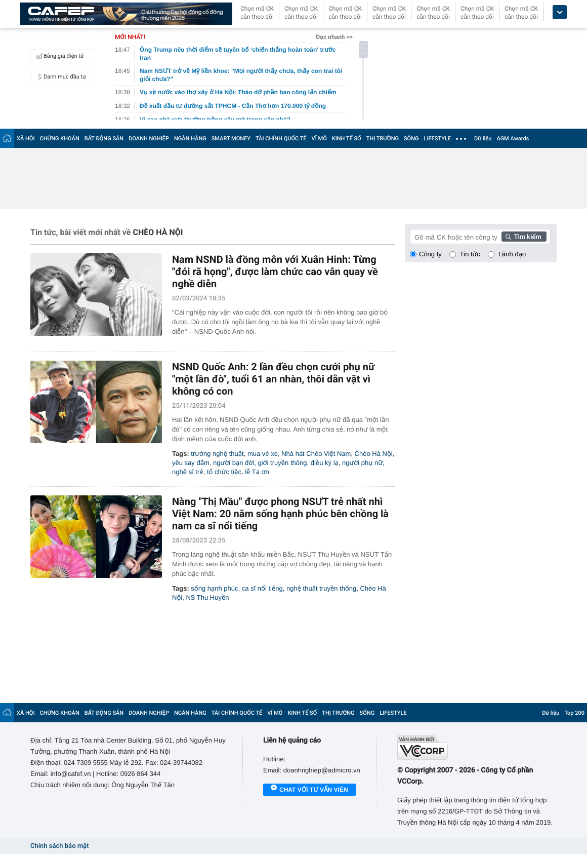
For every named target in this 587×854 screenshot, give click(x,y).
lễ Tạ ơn (257, 472)
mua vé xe (262, 453)
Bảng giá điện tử (58, 55)
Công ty (430, 254)
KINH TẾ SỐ (346, 138)
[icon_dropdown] (560, 12)
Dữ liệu (482, 138)
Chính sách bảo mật (59, 846)
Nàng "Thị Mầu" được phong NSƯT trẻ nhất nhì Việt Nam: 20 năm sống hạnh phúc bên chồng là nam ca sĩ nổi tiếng (280, 513)
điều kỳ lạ (325, 463)
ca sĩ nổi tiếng (262, 588)
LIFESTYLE (437, 138)
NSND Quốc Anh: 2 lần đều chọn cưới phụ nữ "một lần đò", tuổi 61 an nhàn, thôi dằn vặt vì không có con (273, 379)
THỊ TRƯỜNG (382, 138)
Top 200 (574, 713)
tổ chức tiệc (224, 472)
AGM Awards (512, 138)
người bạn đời (233, 463)
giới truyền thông (282, 463)
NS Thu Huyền (207, 597)
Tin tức (470, 254)
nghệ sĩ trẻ (187, 472)
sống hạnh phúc (214, 588)
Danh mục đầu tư (59, 76)
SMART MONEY (231, 138)
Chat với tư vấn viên (309, 790)
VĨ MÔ (319, 138)
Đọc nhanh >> (334, 37)
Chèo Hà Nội (374, 453)
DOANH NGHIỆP (149, 138)
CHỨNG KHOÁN (59, 138)
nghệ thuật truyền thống (321, 588)
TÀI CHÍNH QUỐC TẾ (281, 138)
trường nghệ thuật (217, 453)
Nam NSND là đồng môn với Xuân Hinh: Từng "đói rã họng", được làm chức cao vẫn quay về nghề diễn (275, 271)
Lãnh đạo (512, 254)
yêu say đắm (190, 463)
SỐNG (411, 138)
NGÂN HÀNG (190, 138)
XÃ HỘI (26, 138)
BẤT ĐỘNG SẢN (104, 138)
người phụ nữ (362, 463)
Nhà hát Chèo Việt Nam (316, 453)
